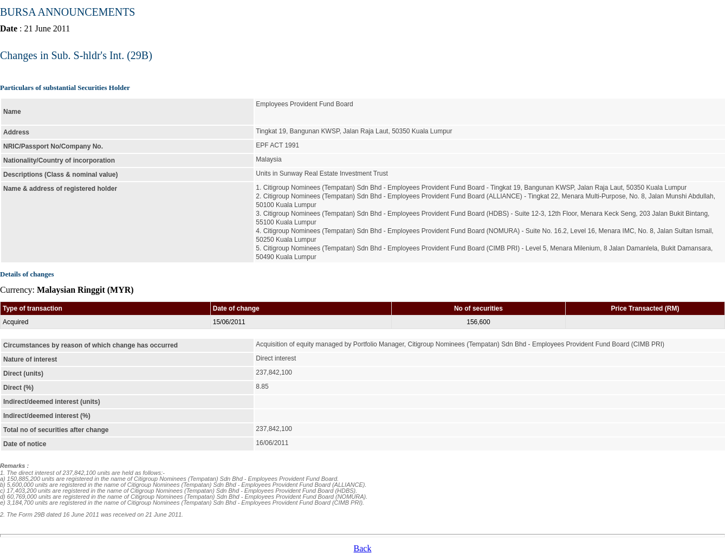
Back (363, 548)
